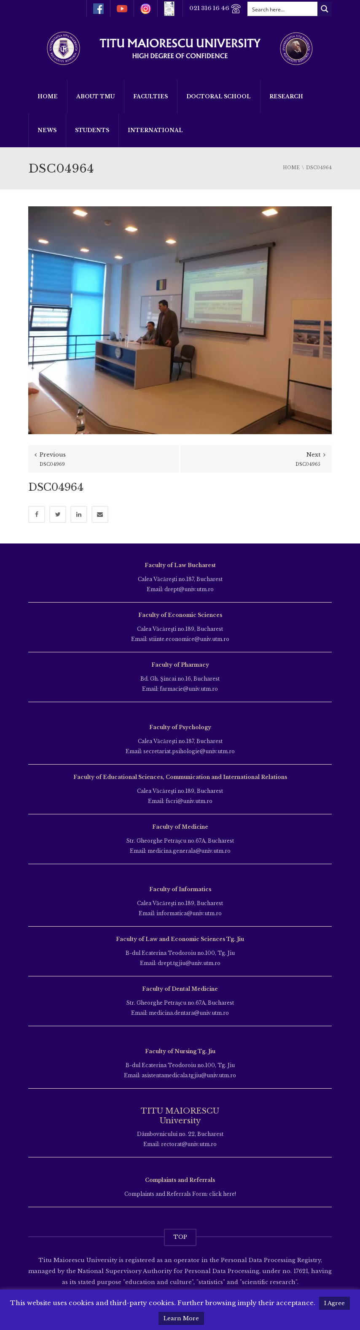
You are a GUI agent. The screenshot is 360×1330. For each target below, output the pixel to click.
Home (48, 96)
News (47, 130)
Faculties (150, 96)
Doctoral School (218, 96)
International (155, 130)
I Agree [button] (334, 1303)
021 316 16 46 (215, 8)
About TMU (95, 96)
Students (92, 130)
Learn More (181, 1318)
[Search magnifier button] (324, 9)
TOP (180, 1237)
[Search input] (283, 8)
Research (286, 96)
